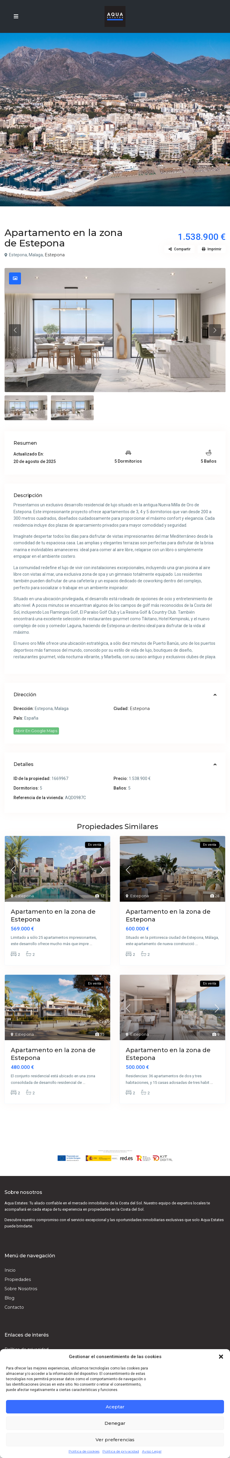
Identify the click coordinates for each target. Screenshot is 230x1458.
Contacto (14, 1307)
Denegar (115, 1423)
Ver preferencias (115, 1439)
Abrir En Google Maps (36, 730)
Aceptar (115, 1407)
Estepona (55, 255)
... (91, 943)
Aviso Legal (151, 1451)
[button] (221, 1357)
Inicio (10, 1270)
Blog (9, 1298)
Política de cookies (84, 1451)
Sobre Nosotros (20, 1288)
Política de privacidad (120, 1451)
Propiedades (17, 1279)
